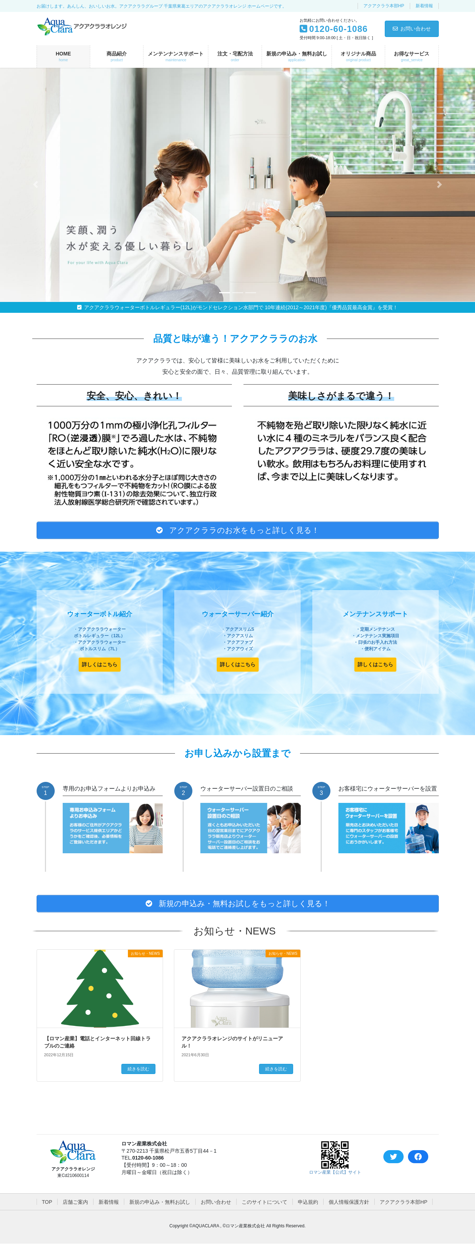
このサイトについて (264, 1206)
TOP (47, 1206)
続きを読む (138, 1073)
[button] (35, 185)
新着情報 (424, 5)
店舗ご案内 (75, 1206)
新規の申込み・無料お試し (159, 1206)
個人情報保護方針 (349, 1206)
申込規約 (308, 1206)
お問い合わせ (412, 29)
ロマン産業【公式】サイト (335, 1176)
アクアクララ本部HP (383, 5)
